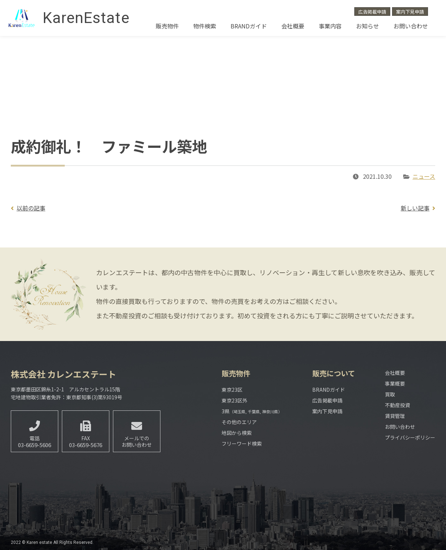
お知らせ (367, 26)
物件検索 (204, 26)
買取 (390, 394)
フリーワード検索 (242, 443)
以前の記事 (31, 208)
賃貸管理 (395, 415)
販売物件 (167, 26)
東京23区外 (234, 400)
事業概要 (395, 383)
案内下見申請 (410, 11)
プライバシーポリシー (410, 437)
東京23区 (232, 389)
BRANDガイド (249, 26)
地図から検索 (237, 432)
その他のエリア (239, 422)
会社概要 (292, 26)
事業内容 (330, 26)
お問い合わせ (410, 26)
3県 (252, 411)
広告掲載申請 (372, 11)
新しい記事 (415, 208)
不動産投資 (397, 405)
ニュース (424, 176)
